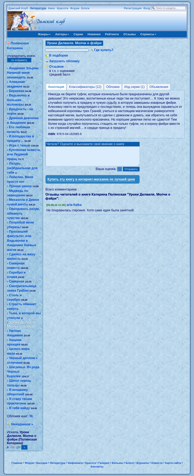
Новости (157, 462)
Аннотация (56, 87)
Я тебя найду (19, 408)
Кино (51, 8)
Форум (74, 8)
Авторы (62, 34)
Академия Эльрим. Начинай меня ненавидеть (23, 72)
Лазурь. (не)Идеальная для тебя (22, 168)
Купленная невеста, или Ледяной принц (24, 154)
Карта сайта (173, 462)
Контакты (97, 466)
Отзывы (129, 34)
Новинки (94, 34)
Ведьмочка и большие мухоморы (18, 100)
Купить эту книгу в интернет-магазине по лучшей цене (91, 183)
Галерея (103, 462)
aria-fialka (74, 208)
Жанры (44, 34)
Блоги (85, 8)
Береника (16, 91)
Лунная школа (20, 186)
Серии (78, 34)
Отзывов (56, 66)
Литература (38, 8)
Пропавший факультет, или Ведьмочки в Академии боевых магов (21, 240)
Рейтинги (112, 34)
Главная (16, 462)
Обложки (113, 87)
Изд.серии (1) (134, 87)
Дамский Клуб (18, 8)
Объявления (158, 87)
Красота (62, 8)
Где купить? (103, 50)
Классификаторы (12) (85, 87)
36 (31, 416)
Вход (146, 8)
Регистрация (133, 8)
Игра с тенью (19, 145)
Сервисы (148, 34)
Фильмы (117, 462)
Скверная (16, 281)
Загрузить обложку (64, 61)
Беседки (41, 462)
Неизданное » (22, 424)
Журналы (142, 462)
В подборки (58, 55)
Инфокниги (75, 462)
